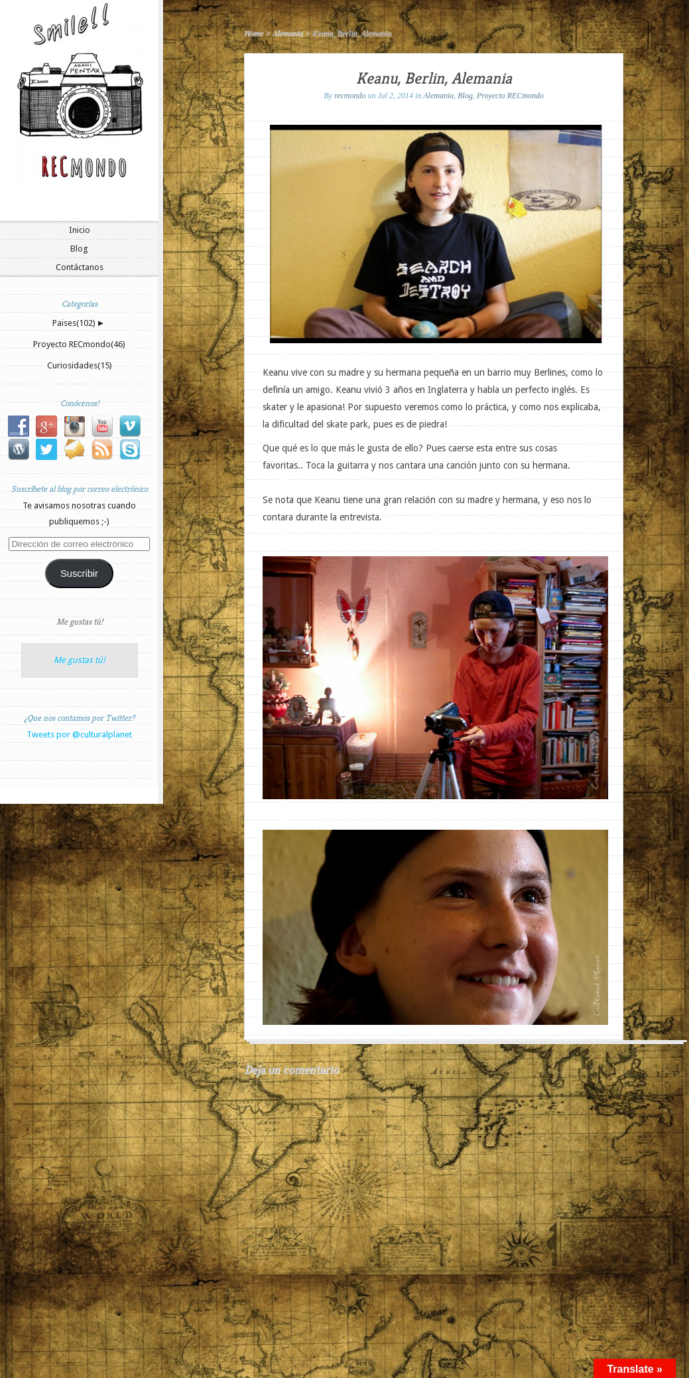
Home (253, 33)
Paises (73, 323)
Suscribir (79, 573)
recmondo (350, 95)
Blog (79, 249)
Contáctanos (79, 267)
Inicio (79, 230)
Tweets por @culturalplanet (79, 734)
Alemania (288, 33)
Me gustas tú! (79, 621)
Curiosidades (79, 365)
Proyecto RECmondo (79, 344)
